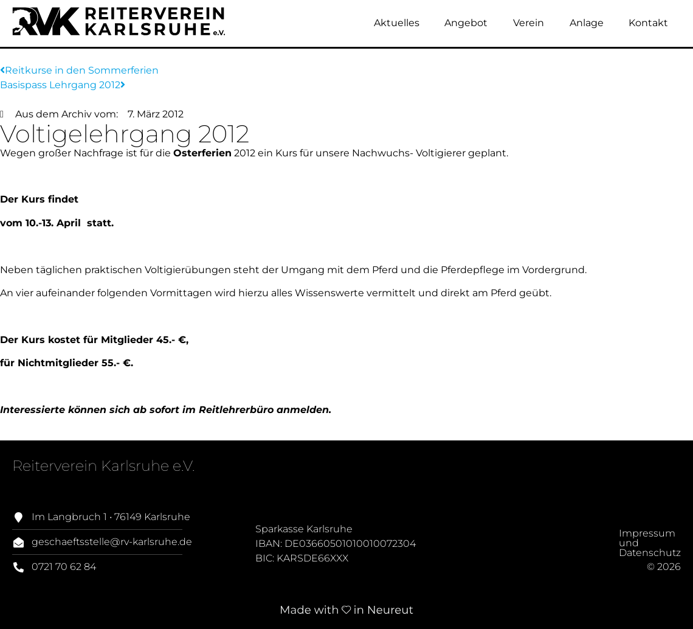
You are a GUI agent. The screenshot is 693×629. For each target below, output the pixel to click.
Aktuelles (396, 23)
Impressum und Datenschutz (609, 553)
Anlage (587, 23)
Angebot (466, 23)
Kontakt (648, 23)
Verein (528, 23)
